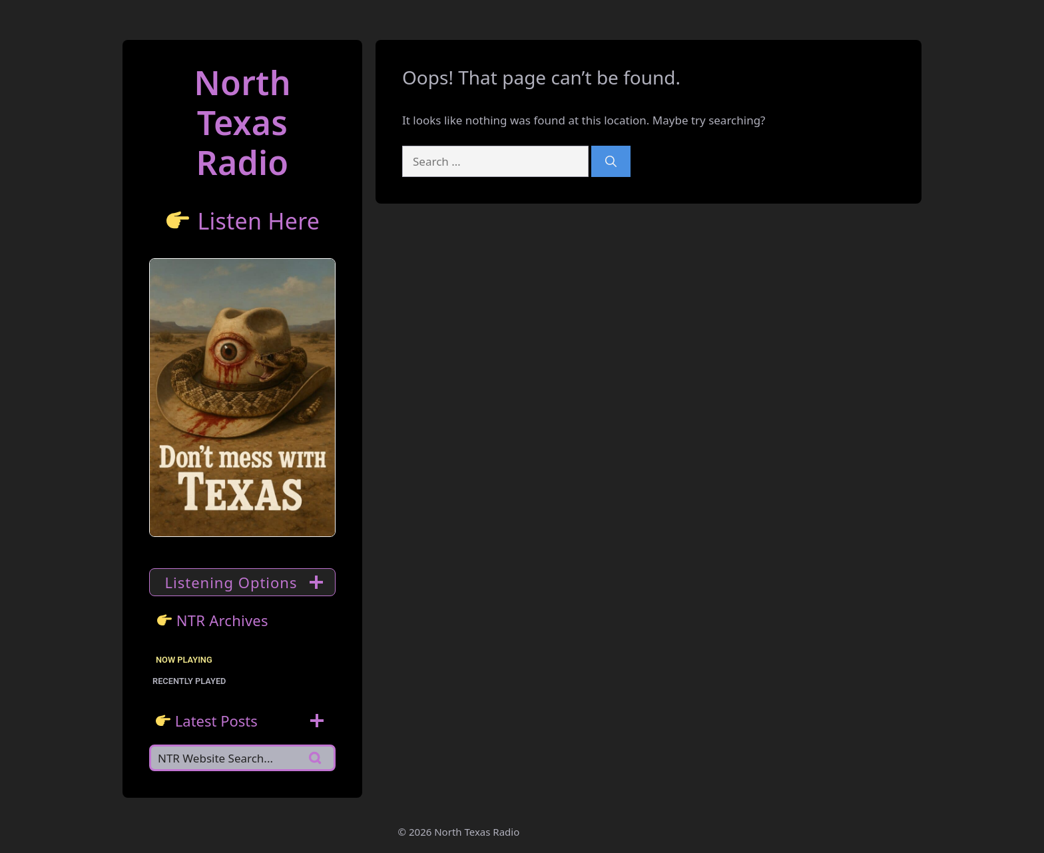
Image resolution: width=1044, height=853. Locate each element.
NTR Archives (222, 620)
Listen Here (258, 221)
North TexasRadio (242, 122)
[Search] (611, 162)
